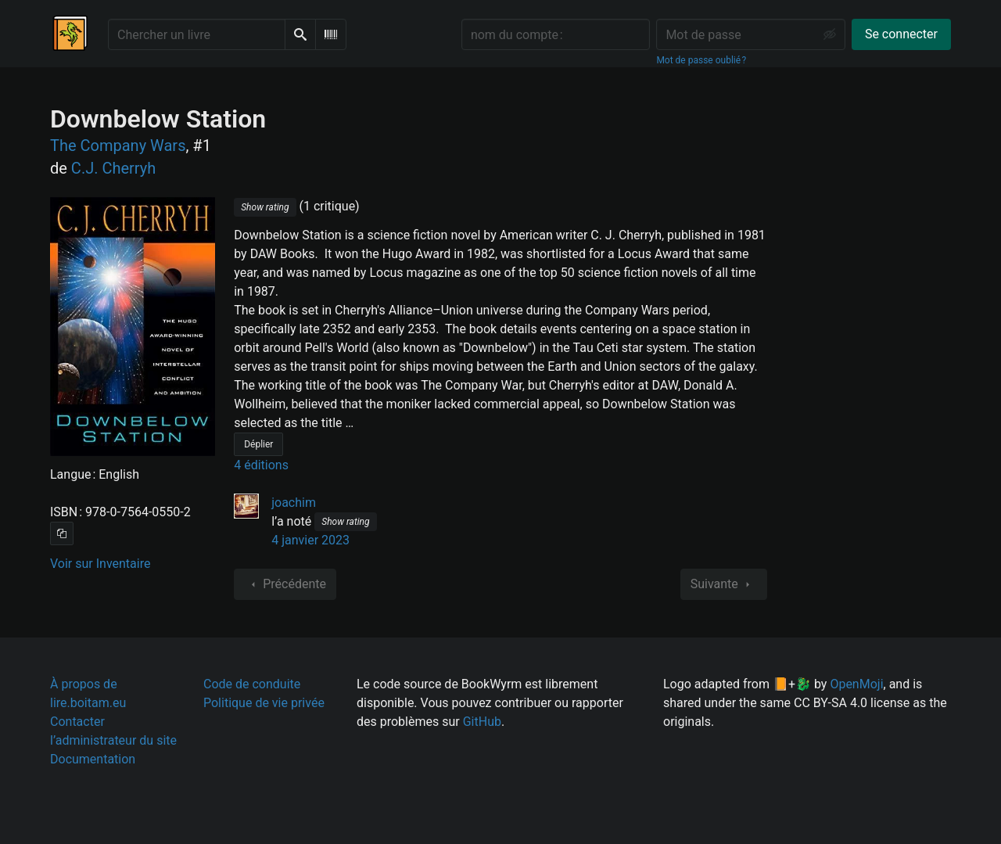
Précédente (285, 584)
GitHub (482, 721)
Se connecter (901, 34)
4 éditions (261, 465)
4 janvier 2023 (310, 540)
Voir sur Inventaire (100, 563)
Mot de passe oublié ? (701, 60)
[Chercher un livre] (196, 34)
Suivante (724, 584)
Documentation (92, 759)
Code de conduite (251, 684)
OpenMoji (856, 684)
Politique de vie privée (264, 702)
